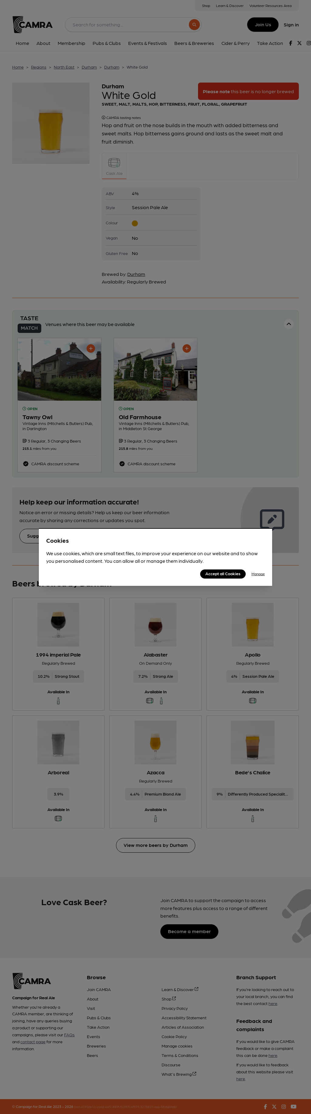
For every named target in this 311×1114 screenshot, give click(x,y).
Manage (258, 574)
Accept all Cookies (223, 573)
